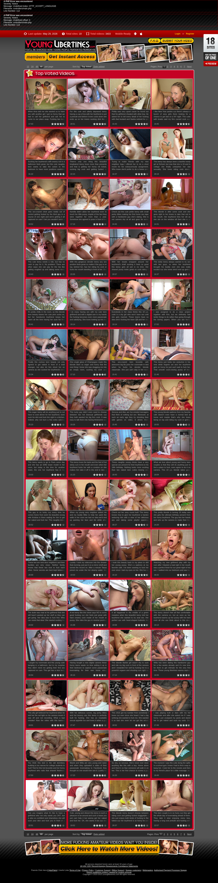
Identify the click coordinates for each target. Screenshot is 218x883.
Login (178, 34)
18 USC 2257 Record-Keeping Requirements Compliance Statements (109, 866)
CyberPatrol (52, 870)
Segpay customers (133, 870)
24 (32, 66)
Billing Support (118, 870)
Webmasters (148, 870)
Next (189, 66)
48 (37, 66)
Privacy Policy (88, 870)
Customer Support (102, 870)
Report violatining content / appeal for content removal (109, 872)
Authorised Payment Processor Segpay (170, 870)
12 (28, 66)
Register (190, 34)
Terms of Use (75, 870)
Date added (99, 66)
